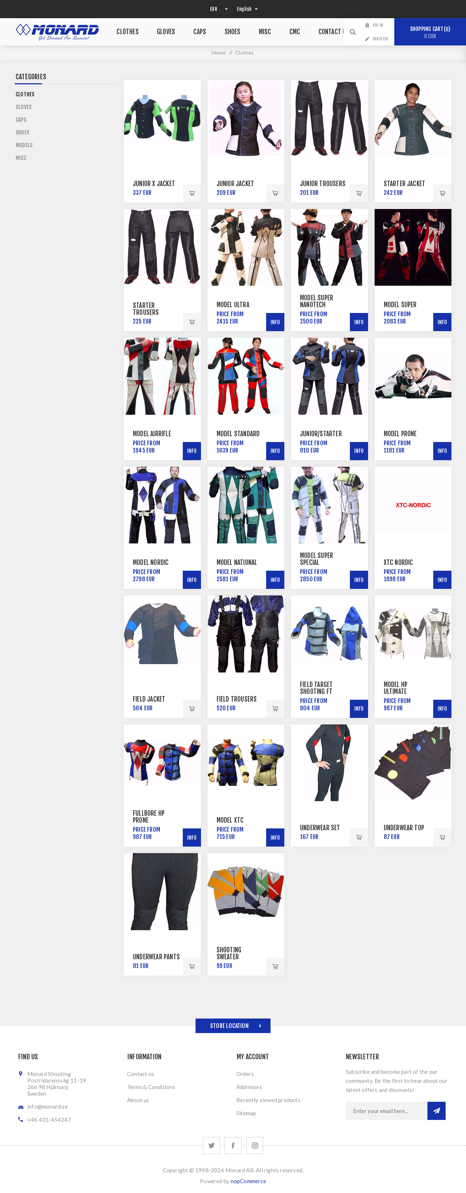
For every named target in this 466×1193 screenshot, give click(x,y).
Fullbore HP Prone (149, 817)
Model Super (400, 305)
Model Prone (400, 434)
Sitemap (246, 1113)
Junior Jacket (235, 184)
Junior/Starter (321, 434)
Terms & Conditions (151, 1087)
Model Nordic (151, 562)
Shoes (22, 132)
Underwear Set (320, 828)
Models (24, 145)
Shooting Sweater (229, 953)
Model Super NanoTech (316, 301)
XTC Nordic (398, 562)
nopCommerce (248, 1181)
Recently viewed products (268, 1100)
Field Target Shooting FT (316, 688)
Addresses (249, 1087)
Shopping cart (430, 32)
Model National (237, 562)
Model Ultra (233, 305)
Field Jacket (149, 699)
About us (138, 1100)
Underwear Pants (156, 957)
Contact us (140, 1074)
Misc (21, 157)
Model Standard (238, 434)
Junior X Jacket (154, 184)
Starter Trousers (146, 309)
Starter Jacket (405, 184)
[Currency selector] (218, 9)
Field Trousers (237, 699)
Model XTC (230, 820)
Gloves (23, 107)
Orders (245, 1074)
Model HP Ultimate (396, 688)
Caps (21, 119)
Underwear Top (404, 828)
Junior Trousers (322, 184)
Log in (378, 25)
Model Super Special (316, 559)
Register (380, 39)
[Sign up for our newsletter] (386, 1111)
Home (219, 52)
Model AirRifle (152, 434)
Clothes (25, 94)
